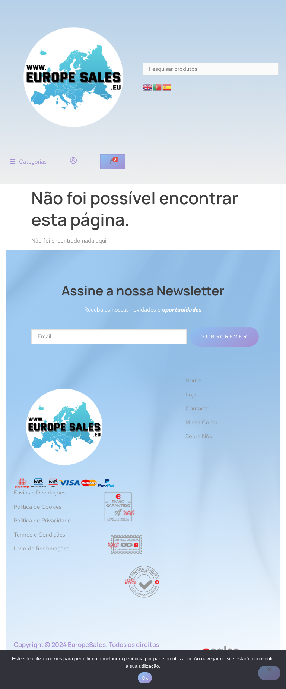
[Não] (269, 673)
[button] (28, 161)
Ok (145, 678)
